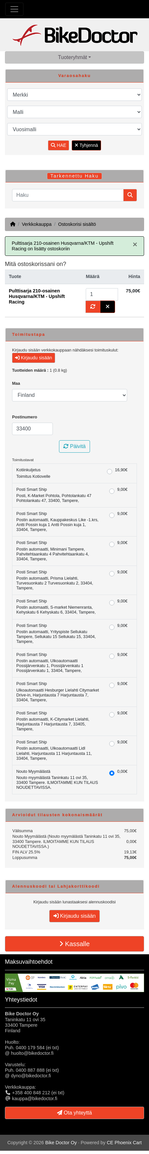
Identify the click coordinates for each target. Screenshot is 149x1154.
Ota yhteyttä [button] (74, 1112)
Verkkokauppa (37, 224)
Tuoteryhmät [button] (72, 57)
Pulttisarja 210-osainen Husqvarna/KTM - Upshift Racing (37, 296)
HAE (58, 145)
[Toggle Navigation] (14, 9)
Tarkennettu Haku (75, 176)
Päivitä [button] (74, 446)
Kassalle (74, 943)
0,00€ (122, 771)
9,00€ (122, 489)
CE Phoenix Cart (124, 1142)
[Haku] (68, 195)
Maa (16, 383)
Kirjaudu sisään (33, 357)
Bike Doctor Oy (61, 1142)
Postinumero (24, 417)
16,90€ (121, 470)
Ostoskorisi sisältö (77, 224)
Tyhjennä (86, 145)
